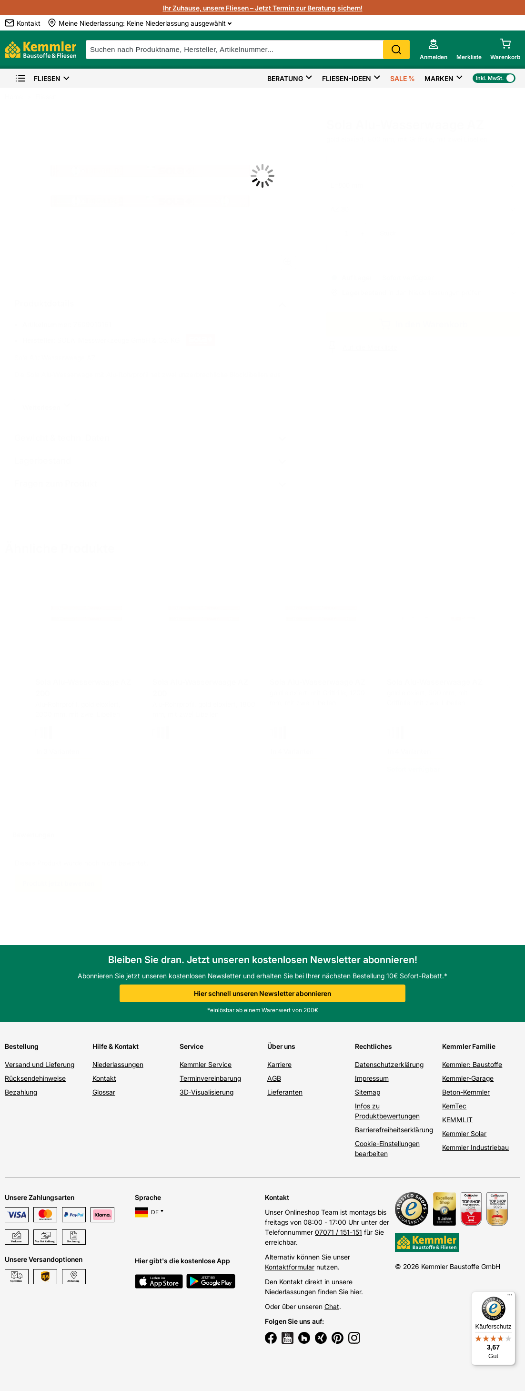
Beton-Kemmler (466, 1092)
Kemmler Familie (468, 1046)
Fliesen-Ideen (346, 78)
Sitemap (367, 1092)
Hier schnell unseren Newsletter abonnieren (262, 993)
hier (355, 1292)
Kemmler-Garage (468, 1078)
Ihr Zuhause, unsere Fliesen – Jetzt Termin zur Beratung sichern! (263, 8)
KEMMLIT (457, 1120)
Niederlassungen (117, 1064)
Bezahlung (21, 1092)
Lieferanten (285, 1092)
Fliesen (38, 78)
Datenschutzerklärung (389, 1064)
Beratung (285, 78)
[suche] (248, 49)
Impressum (372, 1078)
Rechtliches (373, 1046)
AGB (274, 1078)
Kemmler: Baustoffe (472, 1064)
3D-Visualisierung (206, 1092)
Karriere (279, 1064)
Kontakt (104, 1078)
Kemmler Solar (464, 1133)
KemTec (454, 1106)
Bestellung (22, 1046)
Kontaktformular (289, 1267)
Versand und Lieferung (39, 1064)
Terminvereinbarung (210, 1078)
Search (396, 49)
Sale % (402, 78)
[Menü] (509, 1297)
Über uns (281, 1046)
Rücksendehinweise (35, 1078)
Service (191, 1046)
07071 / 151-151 (338, 1232)
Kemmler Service (206, 1064)
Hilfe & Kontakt (115, 1046)
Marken (439, 78)
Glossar (103, 1092)
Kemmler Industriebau (475, 1147)
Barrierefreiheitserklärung (394, 1130)
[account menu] (433, 49)
